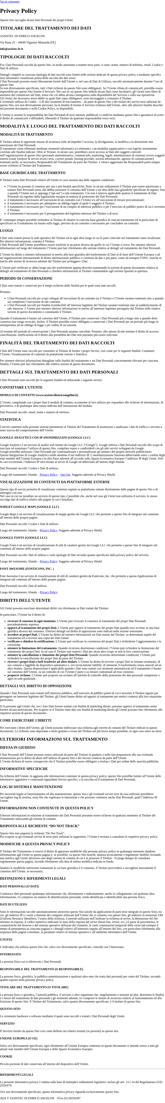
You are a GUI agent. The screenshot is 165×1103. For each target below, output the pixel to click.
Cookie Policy (92, 1098)
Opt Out (65, 474)
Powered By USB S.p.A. (139, 1098)
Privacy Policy (49, 474)
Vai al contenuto (10, 1)
